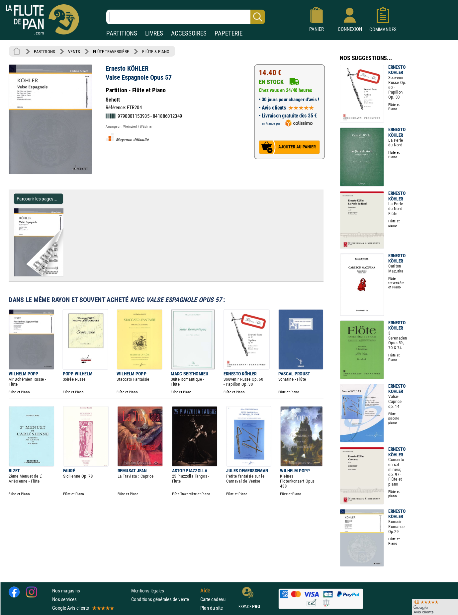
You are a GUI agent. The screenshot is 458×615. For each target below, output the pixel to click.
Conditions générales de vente (164, 599)
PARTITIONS (121, 33)
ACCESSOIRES (189, 33)
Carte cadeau (213, 599)
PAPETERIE (228, 33)
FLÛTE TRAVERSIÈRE (111, 51)
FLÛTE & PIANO (155, 51)
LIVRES (154, 33)
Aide (205, 590)
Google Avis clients (82, 608)
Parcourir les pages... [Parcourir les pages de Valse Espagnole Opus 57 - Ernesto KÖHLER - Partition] (37, 198)
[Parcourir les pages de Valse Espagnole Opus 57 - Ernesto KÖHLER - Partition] (66, 274)
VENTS (74, 51)
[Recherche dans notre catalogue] (185, 17)
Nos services (64, 599)
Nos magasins (66, 590)
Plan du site (211, 608)
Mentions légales (147, 590)
